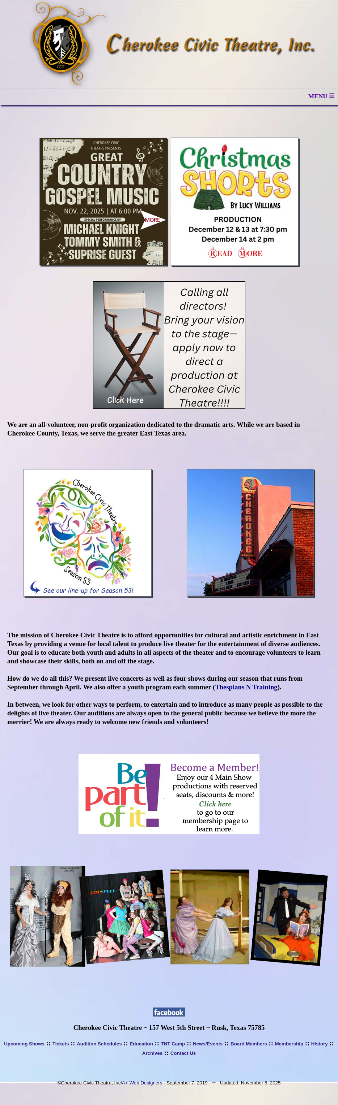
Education (141, 1043)
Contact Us (183, 1053)
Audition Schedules (99, 1043)
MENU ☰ (321, 96)
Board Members (249, 1043)
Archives (152, 1053)
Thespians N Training (246, 687)
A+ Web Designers (142, 1083)
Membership (289, 1043)
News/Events (208, 1043)
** (214, 1083)
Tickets (60, 1043)
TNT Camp (173, 1043)
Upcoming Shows (24, 1043)
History (319, 1043)
